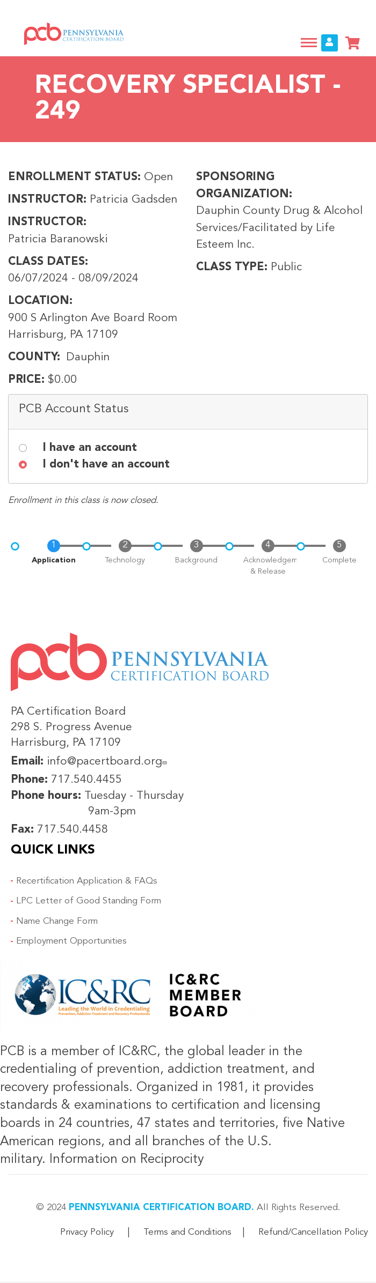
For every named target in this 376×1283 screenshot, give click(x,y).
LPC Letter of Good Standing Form (88, 901)
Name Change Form (57, 921)
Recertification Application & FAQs (86, 881)
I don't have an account (106, 464)
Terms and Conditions (187, 1232)
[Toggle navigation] (309, 42)
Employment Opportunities (71, 941)
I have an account (90, 448)
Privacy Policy (87, 1232)
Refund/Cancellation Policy (313, 1232)
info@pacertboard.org (108, 761)
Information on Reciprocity (125, 1159)
